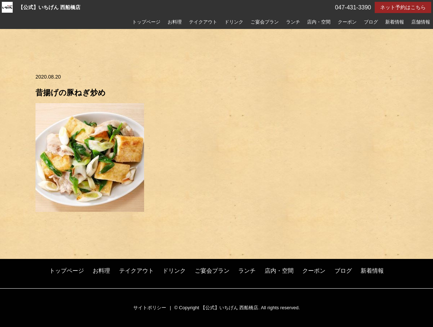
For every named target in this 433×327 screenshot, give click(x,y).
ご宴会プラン (265, 22)
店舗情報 (420, 22)
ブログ (371, 22)
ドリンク (233, 22)
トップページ (146, 22)
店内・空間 (319, 22)
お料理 (175, 22)
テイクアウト (203, 22)
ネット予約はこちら (403, 7)
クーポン (347, 22)
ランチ (293, 22)
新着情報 (394, 22)
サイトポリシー (149, 307)
